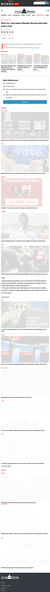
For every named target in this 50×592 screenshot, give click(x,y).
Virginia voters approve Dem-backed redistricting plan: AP (15, 285)
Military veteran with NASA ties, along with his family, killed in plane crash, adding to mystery (24, 283)
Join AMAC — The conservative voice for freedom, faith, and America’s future (19, 208)
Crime (2, 538)
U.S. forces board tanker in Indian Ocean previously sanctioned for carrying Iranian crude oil (22, 430)
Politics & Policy (7, 19)
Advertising (3, 590)
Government (4, 15)
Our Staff (2, 583)
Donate (47, 15)
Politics (10, 15)
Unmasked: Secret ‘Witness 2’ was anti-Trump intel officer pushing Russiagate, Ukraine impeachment (25, 140)
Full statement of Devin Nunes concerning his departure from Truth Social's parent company (24, 288)
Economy (2, 244)
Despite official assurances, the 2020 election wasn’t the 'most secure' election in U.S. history (23, 173)
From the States (4, 504)
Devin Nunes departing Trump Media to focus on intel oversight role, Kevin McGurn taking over (24, 281)
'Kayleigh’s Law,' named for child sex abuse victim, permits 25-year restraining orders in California (24, 533)
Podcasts (28, 15)
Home (2, 19)
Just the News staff (6, 29)
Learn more (25, 102)
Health (2, 300)
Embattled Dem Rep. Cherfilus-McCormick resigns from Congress (16, 397)
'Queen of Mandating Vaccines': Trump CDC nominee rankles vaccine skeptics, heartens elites (23, 241)
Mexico (2, 434)
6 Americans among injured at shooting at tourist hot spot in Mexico (17, 567)
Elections (3, 334)
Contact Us (3, 588)
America (23, 15)
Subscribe (16, 4)
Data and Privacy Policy (5, 585)
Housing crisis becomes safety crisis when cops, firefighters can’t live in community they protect (24, 274)
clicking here (35, 47)
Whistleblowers (4, 110)
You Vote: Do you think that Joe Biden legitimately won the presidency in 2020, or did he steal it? (25, 290)
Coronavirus (3, 211)
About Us (2, 582)
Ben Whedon (5, 72)
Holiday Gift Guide (40, 15)
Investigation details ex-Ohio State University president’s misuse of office (18, 502)
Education (3, 473)
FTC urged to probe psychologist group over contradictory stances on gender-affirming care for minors (24, 330)
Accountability (16, 15)
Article (3, 38)
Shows (33, 15)
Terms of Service (4, 587)
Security (2, 143)
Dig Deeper (11, 38)
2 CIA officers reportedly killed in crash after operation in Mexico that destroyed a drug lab (22, 463)
